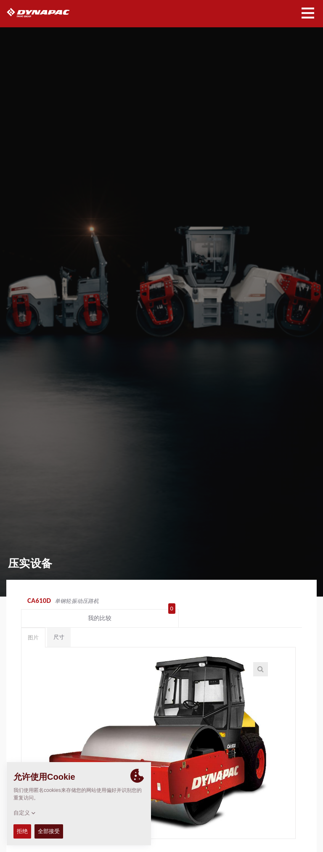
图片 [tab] (33, 623)
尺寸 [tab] (58, 622)
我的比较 (271, 601)
